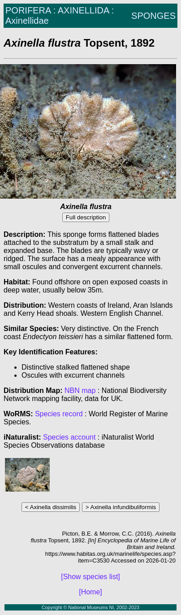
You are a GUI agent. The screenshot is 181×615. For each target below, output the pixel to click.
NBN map (81, 390)
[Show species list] (90, 576)
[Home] (90, 592)
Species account (69, 437)
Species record (59, 414)
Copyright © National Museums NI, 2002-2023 (90, 607)
